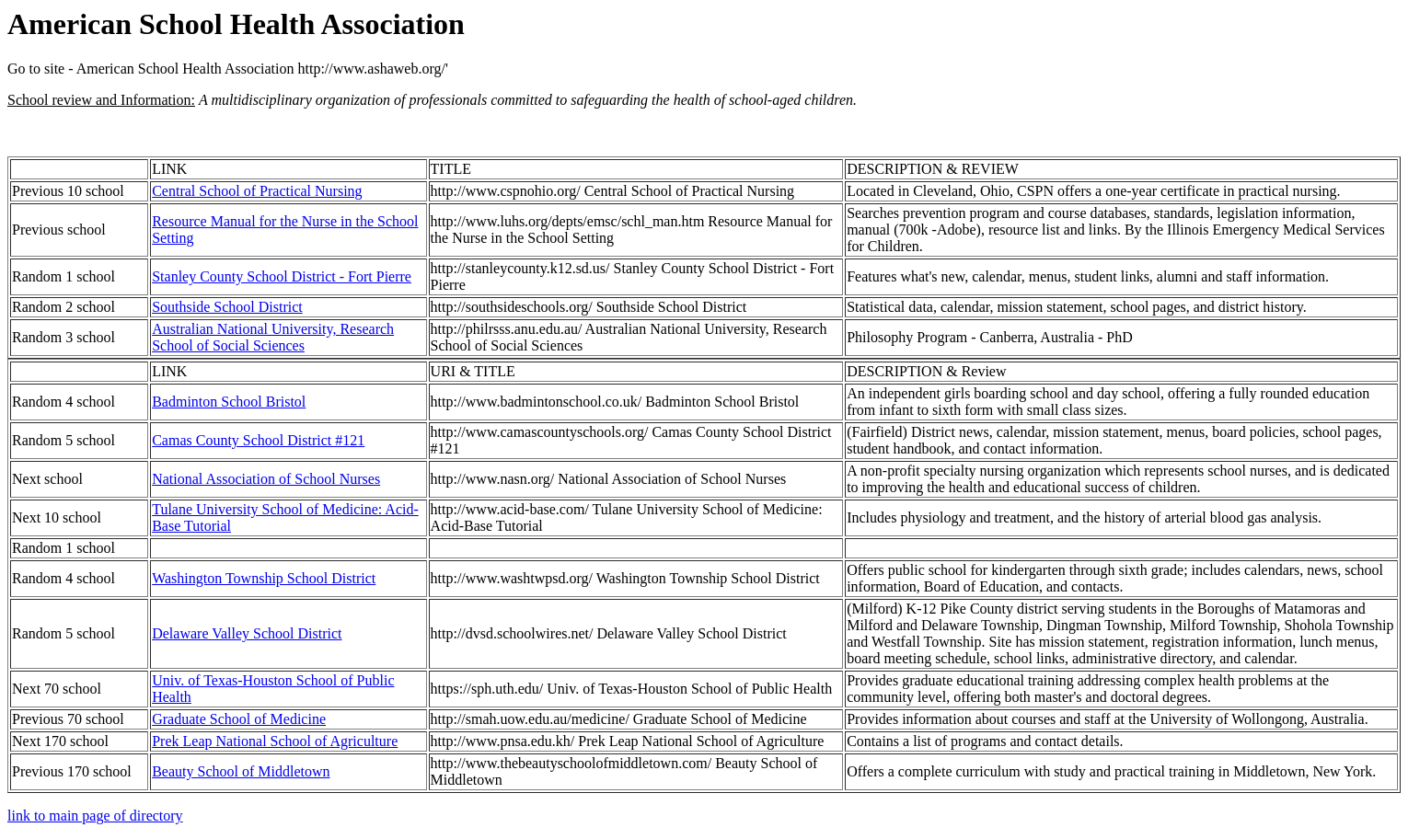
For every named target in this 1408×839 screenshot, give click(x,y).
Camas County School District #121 (258, 440)
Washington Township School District (263, 578)
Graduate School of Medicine (239, 719)
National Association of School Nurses (266, 479)
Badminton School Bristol (229, 401)
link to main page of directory (95, 815)
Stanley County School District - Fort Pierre (281, 276)
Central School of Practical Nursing (257, 191)
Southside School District (227, 307)
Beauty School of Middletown (240, 771)
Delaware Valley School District (246, 633)
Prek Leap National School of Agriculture (275, 741)
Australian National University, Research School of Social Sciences (273, 337)
